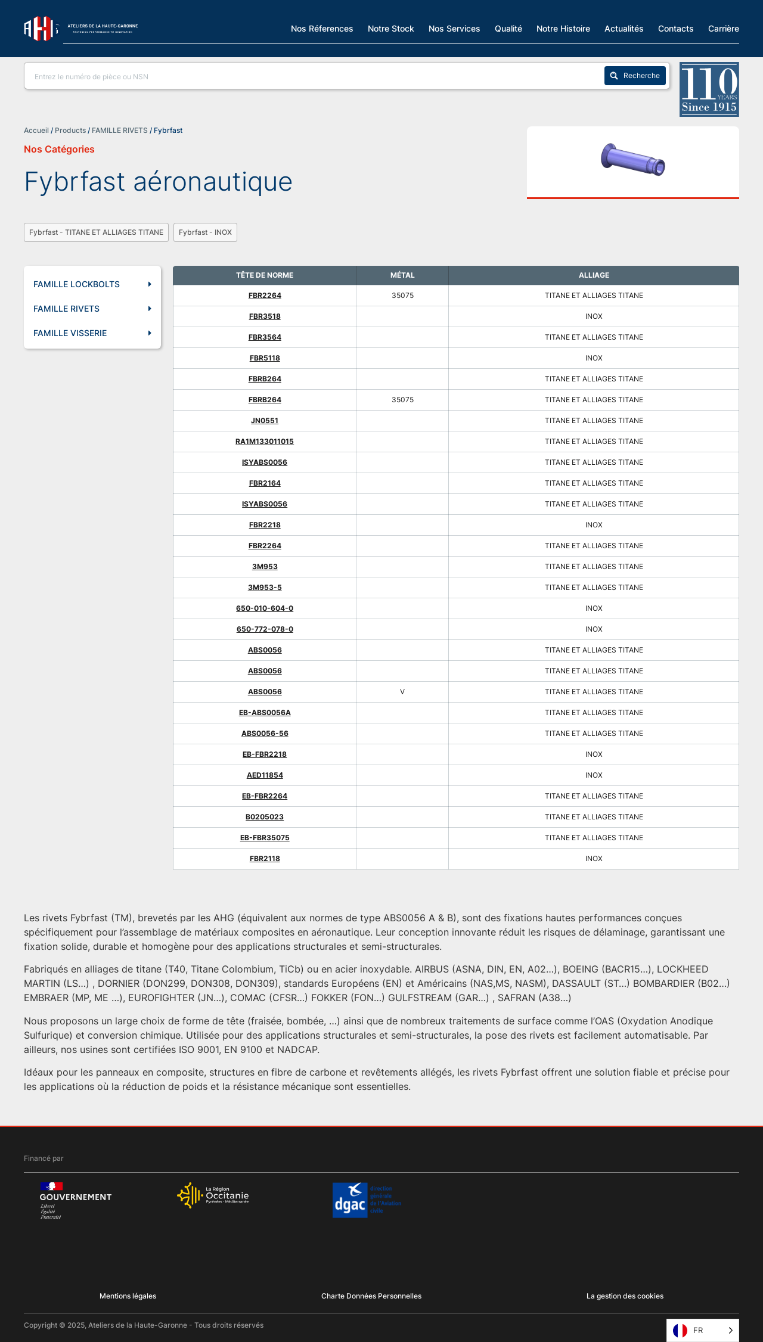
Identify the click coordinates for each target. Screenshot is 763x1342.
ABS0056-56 (265, 733)
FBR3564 (265, 337)
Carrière (723, 28)
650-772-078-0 (265, 629)
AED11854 (265, 775)
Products (70, 130)
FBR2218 (265, 524)
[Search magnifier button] (635, 75)
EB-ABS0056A (265, 712)
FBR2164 (265, 483)
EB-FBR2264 (264, 795)
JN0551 (264, 420)
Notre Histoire (563, 28)
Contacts (676, 28)
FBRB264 (265, 378)
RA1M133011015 (264, 441)
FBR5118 (265, 357)
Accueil (36, 130)
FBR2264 (265, 295)
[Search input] (317, 76)
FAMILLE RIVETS (120, 130)
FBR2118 (265, 858)
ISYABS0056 (264, 462)
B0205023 (265, 816)
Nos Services (454, 28)
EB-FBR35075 (265, 837)
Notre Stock (391, 28)
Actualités (624, 28)
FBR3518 (265, 316)
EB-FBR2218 (265, 754)
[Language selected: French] (702, 1330)
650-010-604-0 (264, 608)
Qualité (508, 28)
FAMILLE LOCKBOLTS (92, 284)
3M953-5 (265, 587)
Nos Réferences (322, 28)
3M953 (265, 566)
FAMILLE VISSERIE (92, 333)
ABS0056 (265, 649)
